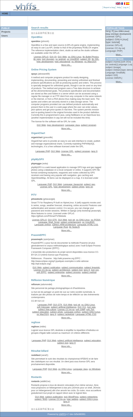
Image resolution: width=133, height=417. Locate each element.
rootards (35, 381)
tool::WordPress (71, 397)
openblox (35, 41)
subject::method (89, 272)
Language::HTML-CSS (87, 224)
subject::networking (89, 397)
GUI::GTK (52, 220)
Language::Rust (60, 227)
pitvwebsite (36, 199)
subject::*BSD (41, 399)
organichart (37, 137)
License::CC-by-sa (42, 270)
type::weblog (72, 399)
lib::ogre (37, 59)
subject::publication (51, 267)
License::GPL (67, 151)
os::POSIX (95, 220)
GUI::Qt (53, 57)
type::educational (62, 61)
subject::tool (77, 270)
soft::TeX (90, 309)
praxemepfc (37, 239)
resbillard (35, 355)
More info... (66, 65)
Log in (126, 7)
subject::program (88, 125)
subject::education (40, 312)
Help (119, 7)
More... (119, 55)
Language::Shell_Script (48, 222)
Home (5, 13)
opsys (34, 74)
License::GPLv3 (41, 57)
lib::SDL (95, 59)
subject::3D (85, 59)
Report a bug (109, 7)
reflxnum (35, 284)
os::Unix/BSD (73, 59)
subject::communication (72, 267)
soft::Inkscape (43, 307)
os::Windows (77, 61)
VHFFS (62, 414)
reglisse (35, 326)
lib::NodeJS (74, 227)
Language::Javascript (73, 184)
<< (32, 33)
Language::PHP (42, 151)
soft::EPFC (42, 272)
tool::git (71, 220)
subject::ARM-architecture (64, 224)
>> (53, 33)
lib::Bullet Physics (91, 57)
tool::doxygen (48, 59)
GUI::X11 (82, 307)
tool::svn (95, 270)
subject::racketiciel (65, 314)
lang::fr (94, 151)
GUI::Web (62, 57)
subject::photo (78, 187)
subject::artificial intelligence (63, 307)
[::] (110, 31)
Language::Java (72, 125)
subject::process (73, 272)
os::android (60, 59)
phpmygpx (36, 163)
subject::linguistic (92, 267)
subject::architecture (61, 270)
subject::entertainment (71, 222)
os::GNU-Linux (74, 57)
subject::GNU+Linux (91, 312)
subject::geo (89, 184)
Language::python (42, 224)
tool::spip (91, 307)
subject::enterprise (56, 272)
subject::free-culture (47, 309)
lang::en (89, 187)
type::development (45, 61)
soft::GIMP (80, 309)
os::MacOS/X (90, 61)
